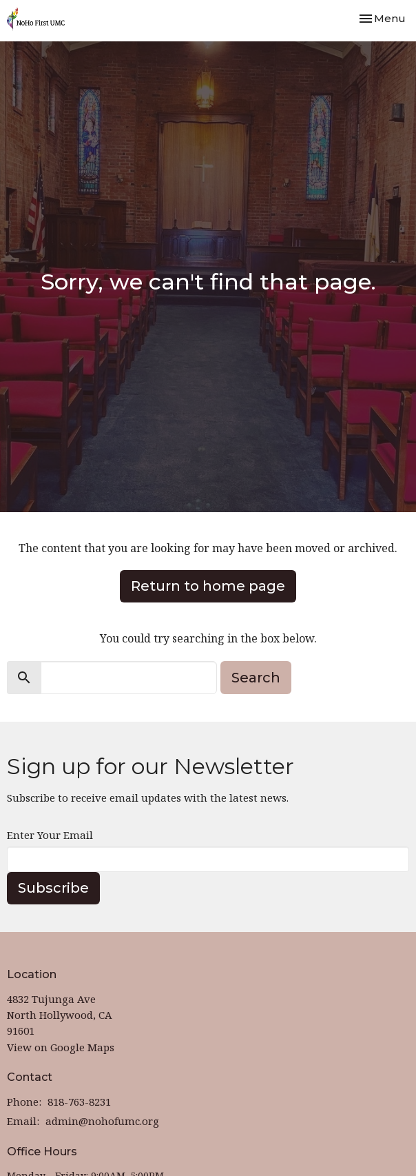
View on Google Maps (60, 1047)
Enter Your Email (50, 835)
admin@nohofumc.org (102, 1121)
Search (255, 677)
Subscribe (53, 888)
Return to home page (208, 586)
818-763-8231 (79, 1101)
